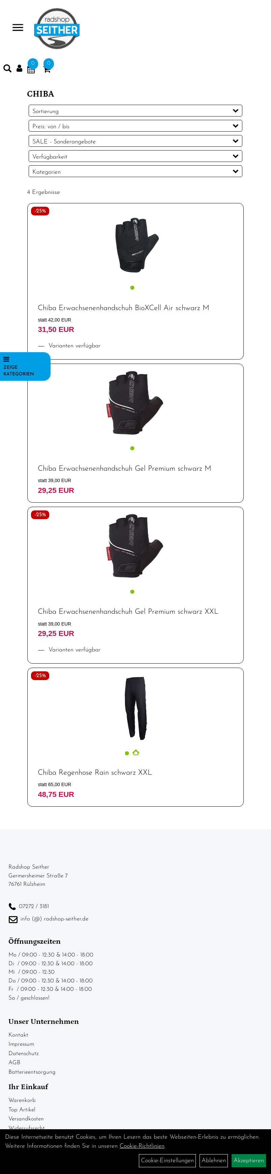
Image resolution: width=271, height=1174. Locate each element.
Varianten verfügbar (73, 346)
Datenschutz (23, 1053)
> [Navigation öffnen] (15, 28)
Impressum (21, 1044)
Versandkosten (26, 1119)
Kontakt (18, 1035)
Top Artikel (21, 1110)
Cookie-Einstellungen (167, 1161)
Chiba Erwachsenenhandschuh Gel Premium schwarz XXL (128, 612)
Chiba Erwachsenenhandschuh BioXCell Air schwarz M (123, 308)
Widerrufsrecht (26, 1128)
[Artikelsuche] (7, 70)
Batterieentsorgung (32, 1072)
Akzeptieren (249, 1161)
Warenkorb (22, 1100)
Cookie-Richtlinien (142, 1146)
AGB (14, 1063)
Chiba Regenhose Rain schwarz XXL (95, 773)
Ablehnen (214, 1161)
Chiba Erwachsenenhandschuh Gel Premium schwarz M (124, 469)
